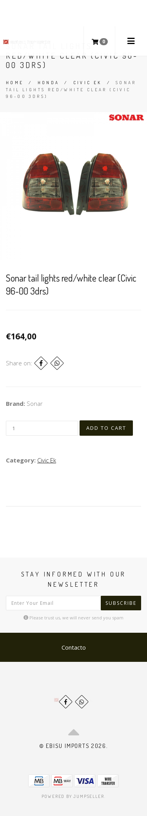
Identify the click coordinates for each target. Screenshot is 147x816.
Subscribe (120, 603)
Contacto (74, 647)
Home (15, 82)
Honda (49, 82)
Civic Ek (87, 82)
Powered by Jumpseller (73, 796)
